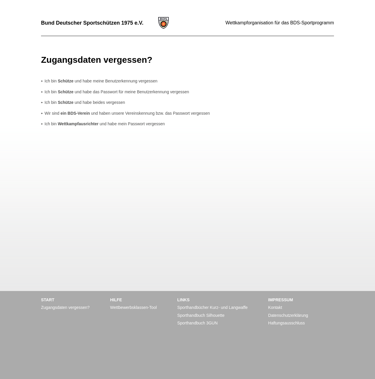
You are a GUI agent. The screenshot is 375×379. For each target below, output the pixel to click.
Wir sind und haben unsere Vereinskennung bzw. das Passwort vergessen (127, 113)
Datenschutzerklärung (288, 315)
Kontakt (275, 307)
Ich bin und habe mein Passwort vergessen (105, 123)
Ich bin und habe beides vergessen (85, 102)
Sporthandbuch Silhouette (200, 315)
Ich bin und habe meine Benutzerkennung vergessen (101, 81)
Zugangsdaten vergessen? (65, 307)
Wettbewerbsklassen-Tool (133, 307)
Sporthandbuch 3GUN (197, 323)
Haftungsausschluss (286, 323)
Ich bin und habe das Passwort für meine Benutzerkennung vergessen (117, 91)
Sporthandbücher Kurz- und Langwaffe (212, 307)
